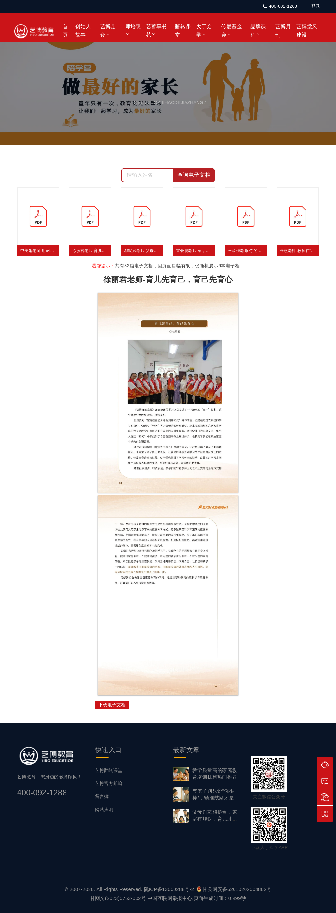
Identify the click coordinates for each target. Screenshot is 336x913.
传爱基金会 (231, 31)
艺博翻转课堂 (108, 770)
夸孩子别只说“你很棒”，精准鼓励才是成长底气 (215, 798)
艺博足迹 (108, 31)
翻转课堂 (183, 31)
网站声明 (104, 809)
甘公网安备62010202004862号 (234, 889)
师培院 (133, 26)
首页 (65, 31)
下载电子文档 (112, 704)
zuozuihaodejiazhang (175, 102)
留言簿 (102, 796)
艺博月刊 (283, 31)
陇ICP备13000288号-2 (170, 889)
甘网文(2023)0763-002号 (118, 898)
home (137, 102)
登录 (315, 6)
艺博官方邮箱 (108, 783)
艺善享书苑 (156, 31)
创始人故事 (83, 31)
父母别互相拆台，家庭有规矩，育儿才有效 (214, 818)
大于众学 (204, 31)
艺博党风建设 (306, 31)
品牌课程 (258, 31)
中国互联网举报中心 (170, 898)
